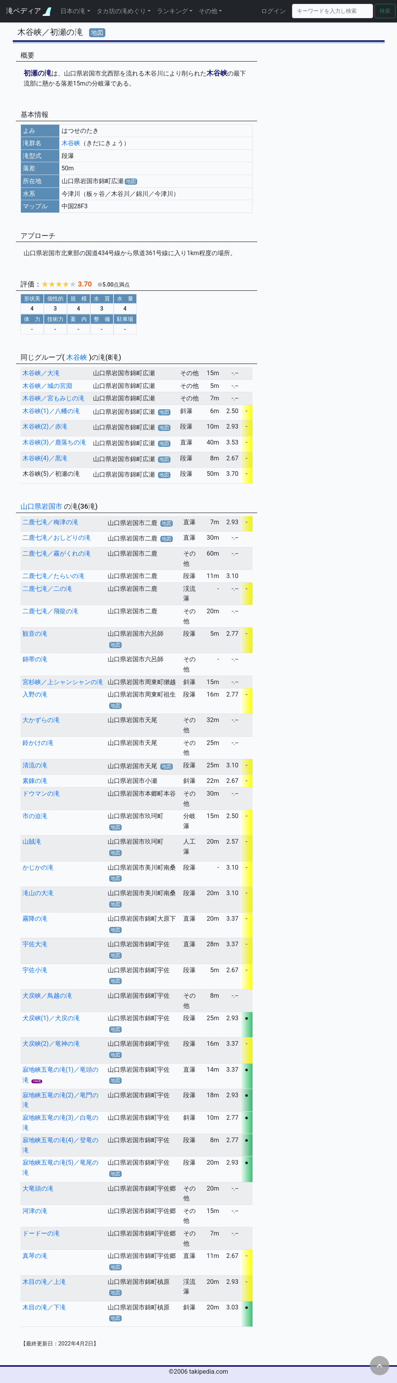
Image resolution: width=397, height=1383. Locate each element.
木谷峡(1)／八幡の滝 (51, 411)
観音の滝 (34, 633)
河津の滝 (34, 1211)
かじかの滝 (37, 867)
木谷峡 (71, 143)
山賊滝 (31, 841)
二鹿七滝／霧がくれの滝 (56, 553)
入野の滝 (34, 694)
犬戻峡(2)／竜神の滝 (51, 1043)
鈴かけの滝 (37, 742)
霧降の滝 (34, 918)
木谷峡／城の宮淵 (47, 386)
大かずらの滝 (41, 720)
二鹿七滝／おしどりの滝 (56, 537)
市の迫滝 (34, 816)
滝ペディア (28, 11)
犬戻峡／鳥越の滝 (47, 995)
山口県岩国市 (42, 506)
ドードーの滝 (41, 1233)
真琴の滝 (34, 1255)
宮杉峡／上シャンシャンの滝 (62, 682)
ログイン (273, 11)
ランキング (172, 11)
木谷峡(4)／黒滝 (44, 458)
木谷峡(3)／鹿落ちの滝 (54, 442)
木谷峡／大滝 (41, 373)
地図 (97, 32)
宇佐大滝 (34, 944)
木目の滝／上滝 (44, 1281)
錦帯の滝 (34, 659)
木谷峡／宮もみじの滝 (53, 398)
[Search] (332, 11)
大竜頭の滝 (37, 1188)
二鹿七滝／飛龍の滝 (50, 611)
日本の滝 (72, 11)
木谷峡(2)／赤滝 (44, 426)
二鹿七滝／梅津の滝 (50, 522)
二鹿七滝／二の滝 (47, 588)
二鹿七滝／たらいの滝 (53, 576)
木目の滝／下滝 (44, 1307)
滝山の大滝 (37, 893)
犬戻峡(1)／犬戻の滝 (51, 1018)
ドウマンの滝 (41, 793)
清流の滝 (34, 765)
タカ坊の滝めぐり (121, 11)
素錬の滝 (34, 780)
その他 (208, 11)
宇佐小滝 (34, 970)
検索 (385, 11)
